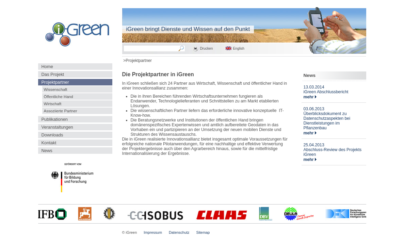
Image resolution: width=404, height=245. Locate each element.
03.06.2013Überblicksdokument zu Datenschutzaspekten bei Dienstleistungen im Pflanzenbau (327, 118)
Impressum (153, 232)
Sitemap (203, 232)
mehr (310, 97)
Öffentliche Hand (58, 96)
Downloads (52, 134)
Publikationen (55, 119)
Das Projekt (53, 74)
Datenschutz (179, 232)
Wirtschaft (53, 103)
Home (47, 66)
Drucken (206, 48)
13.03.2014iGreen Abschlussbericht (326, 89)
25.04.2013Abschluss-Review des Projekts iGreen (333, 150)
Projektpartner (55, 82)
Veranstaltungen (57, 127)
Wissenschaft (55, 89)
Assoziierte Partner (60, 111)
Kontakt (49, 142)
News (47, 150)
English (238, 48)
